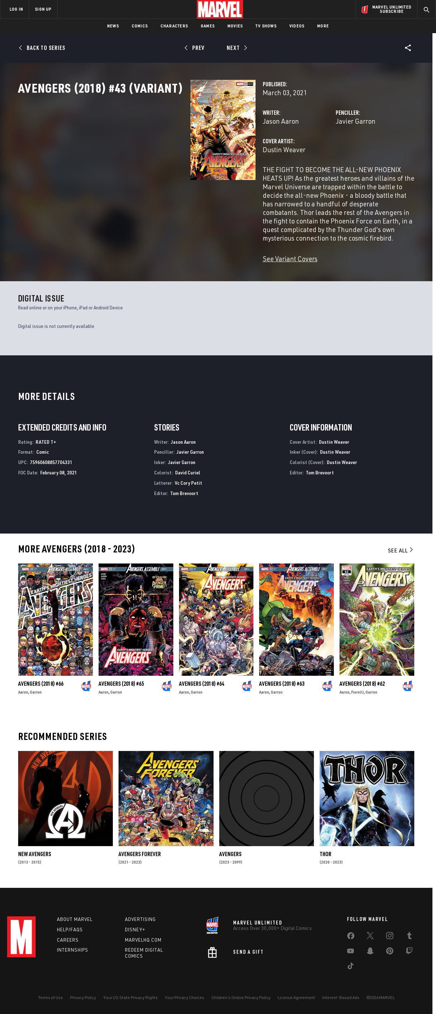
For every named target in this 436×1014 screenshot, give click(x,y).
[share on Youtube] (350, 952)
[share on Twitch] (409, 952)
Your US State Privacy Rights (130, 997)
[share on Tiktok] (350, 967)
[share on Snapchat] (370, 952)
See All (401, 547)
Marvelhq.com (143, 939)
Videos (296, 26)
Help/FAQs (70, 929)
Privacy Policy (83, 997)
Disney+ (135, 929)
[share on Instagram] (389, 936)
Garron (36, 689)
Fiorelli (357, 689)
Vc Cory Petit (188, 480)
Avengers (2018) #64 (201, 680)
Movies (235, 26)
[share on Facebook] (350, 937)
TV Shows (266, 26)
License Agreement (296, 997)
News (113, 26)
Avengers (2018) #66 (40, 680)
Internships (72, 949)
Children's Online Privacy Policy (240, 997)
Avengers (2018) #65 (121, 680)
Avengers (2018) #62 (362, 680)
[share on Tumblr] (409, 936)
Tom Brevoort (184, 490)
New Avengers (34, 851)
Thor (325, 851)
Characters (174, 26)
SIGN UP (43, 9)
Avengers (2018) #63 (281, 680)
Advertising (140, 919)
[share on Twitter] (370, 936)
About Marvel (75, 919)
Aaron (23, 689)
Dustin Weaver (163, 181)
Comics (140, 26)
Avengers (230, 851)
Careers (68, 939)
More (323, 26)
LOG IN (16, 9)
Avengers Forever (140, 851)
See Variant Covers (169, 256)
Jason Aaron (160, 152)
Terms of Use (50, 997)
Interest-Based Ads (340, 997)
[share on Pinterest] (389, 952)
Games (208, 26)
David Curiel (187, 470)
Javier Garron (295, 152)
